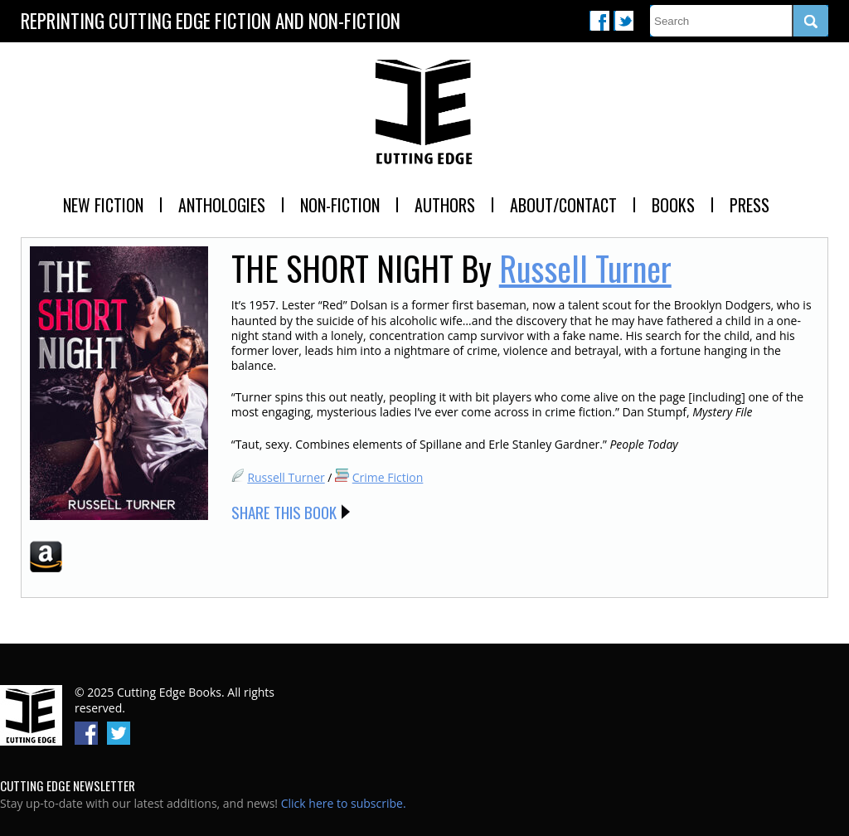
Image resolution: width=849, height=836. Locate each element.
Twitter (623, 21)
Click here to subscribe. (343, 803)
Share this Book (284, 511)
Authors (445, 204)
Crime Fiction (388, 477)
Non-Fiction (340, 204)
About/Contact (563, 204)
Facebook (599, 21)
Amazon (46, 556)
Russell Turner (585, 268)
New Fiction (103, 204)
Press (749, 204)
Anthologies (221, 204)
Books (673, 204)
